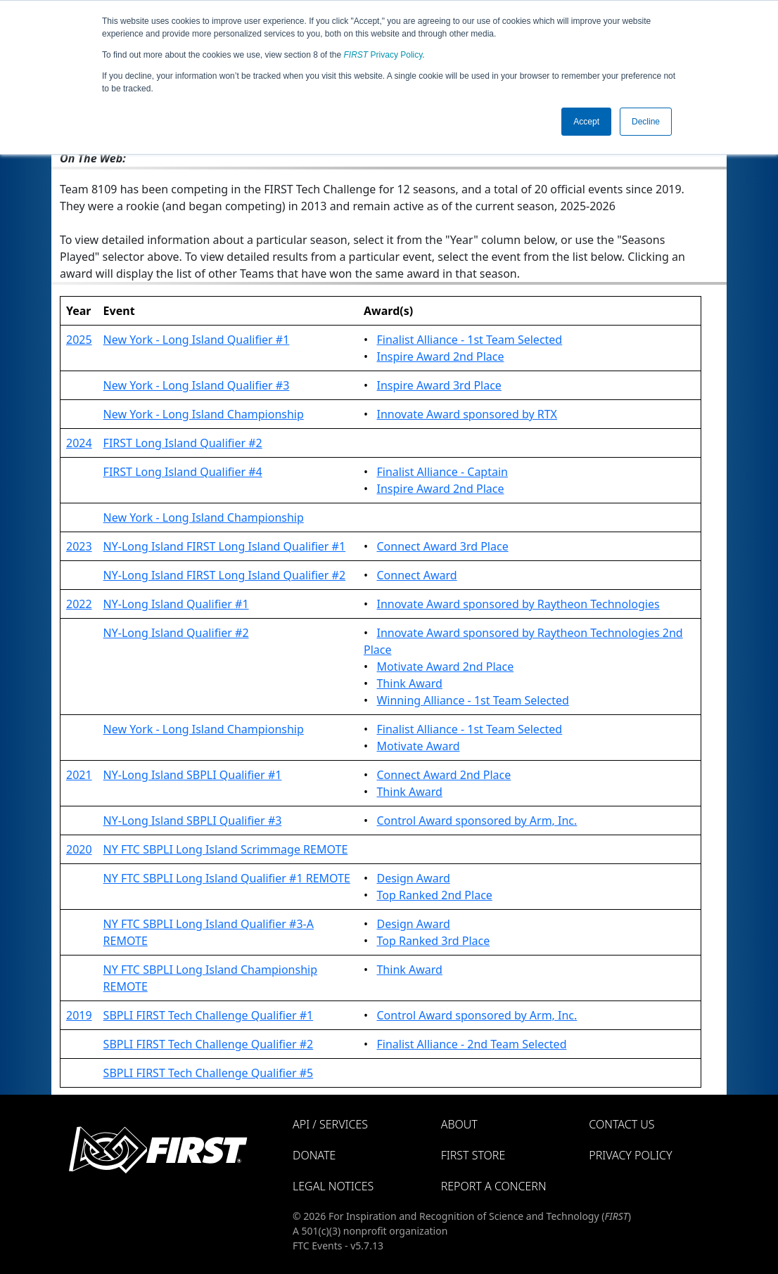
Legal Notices (333, 1186)
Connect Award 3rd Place (442, 546)
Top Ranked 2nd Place (434, 895)
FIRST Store (473, 1155)
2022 (79, 604)
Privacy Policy (383, 55)
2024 (79, 443)
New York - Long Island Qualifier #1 (196, 339)
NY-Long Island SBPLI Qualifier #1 (192, 775)
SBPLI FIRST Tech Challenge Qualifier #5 (208, 1073)
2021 (79, 775)
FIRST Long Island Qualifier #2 (182, 443)
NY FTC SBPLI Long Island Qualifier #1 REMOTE (226, 878)
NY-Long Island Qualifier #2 (176, 633)
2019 (79, 1015)
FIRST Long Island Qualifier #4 (182, 472)
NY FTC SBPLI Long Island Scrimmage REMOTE (225, 849)
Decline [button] (646, 122)
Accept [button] (586, 122)
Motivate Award (417, 746)
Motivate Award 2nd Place (445, 666)
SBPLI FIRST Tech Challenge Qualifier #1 (208, 1015)
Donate (314, 1155)
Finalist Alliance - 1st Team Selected (469, 339)
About (459, 1124)
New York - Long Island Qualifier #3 (196, 385)
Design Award (412, 878)
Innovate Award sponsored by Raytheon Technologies (517, 604)
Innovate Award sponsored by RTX (466, 414)
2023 (79, 546)
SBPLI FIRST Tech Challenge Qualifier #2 (208, 1044)
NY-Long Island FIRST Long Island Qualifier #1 (224, 546)
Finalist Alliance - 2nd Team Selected (471, 1044)
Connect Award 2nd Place (443, 775)
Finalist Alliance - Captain (442, 472)
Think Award (409, 683)
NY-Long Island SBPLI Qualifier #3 (192, 820)
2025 (79, 339)
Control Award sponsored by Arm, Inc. (476, 820)
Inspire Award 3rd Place (438, 385)
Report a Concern (494, 1186)
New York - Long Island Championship (203, 414)
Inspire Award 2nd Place (440, 356)
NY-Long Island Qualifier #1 (176, 604)
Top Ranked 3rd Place (433, 940)
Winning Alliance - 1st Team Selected (472, 700)
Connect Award (416, 575)
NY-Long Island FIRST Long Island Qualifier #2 (224, 575)
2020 (79, 849)
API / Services (330, 1124)
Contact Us (621, 1124)
